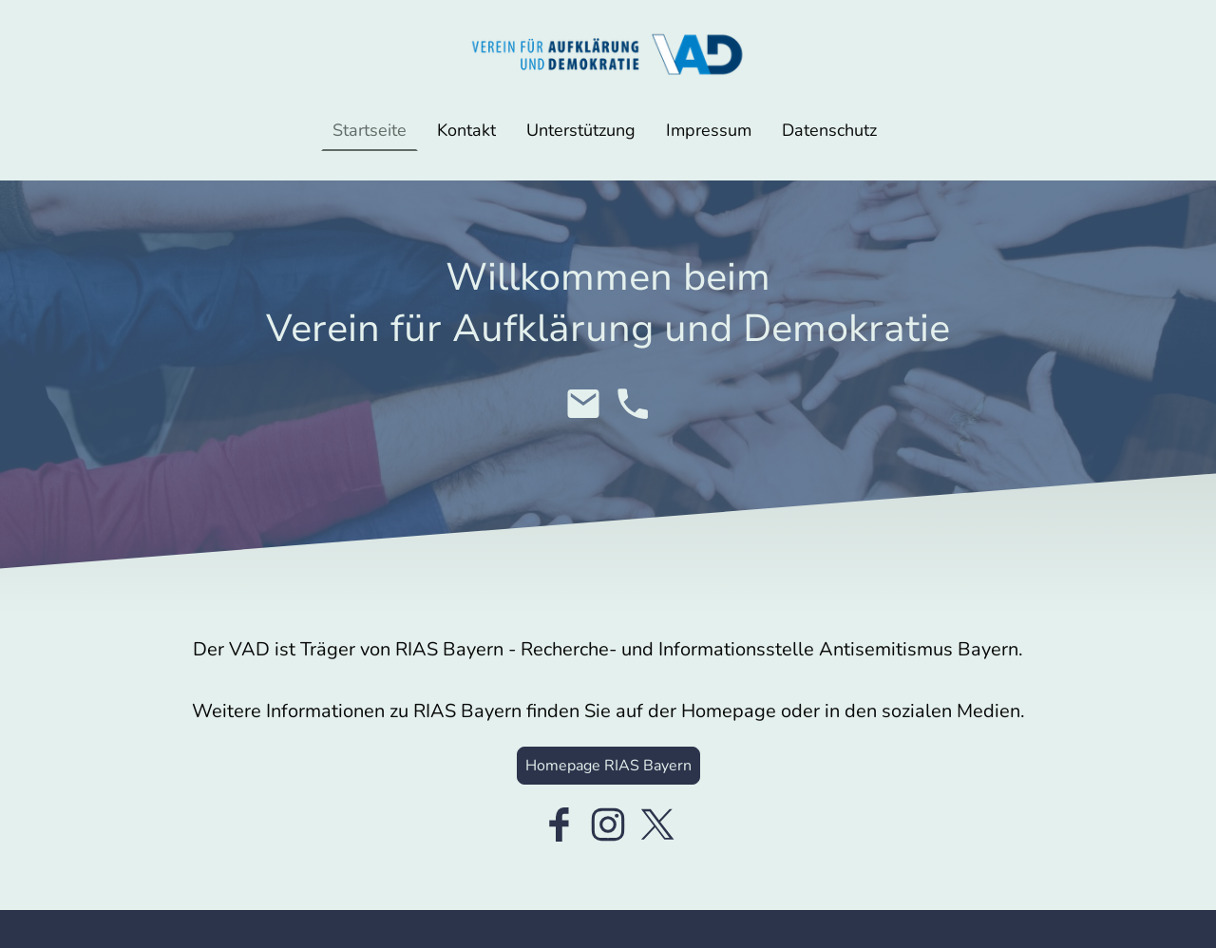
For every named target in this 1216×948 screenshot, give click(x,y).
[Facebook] (559, 824)
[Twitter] (657, 824)
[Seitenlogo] (607, 54)
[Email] (583, 404)
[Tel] (633, 404)
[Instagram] (608, 824)
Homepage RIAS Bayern (608, 765)
